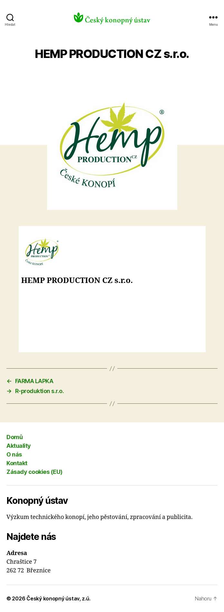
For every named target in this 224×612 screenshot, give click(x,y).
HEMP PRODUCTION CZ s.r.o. (77, 281)
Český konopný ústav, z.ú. (58, 598)
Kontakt (16, 463)
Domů (14, 437)
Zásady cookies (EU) (34, 471)
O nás (14, 454)
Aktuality (18, 445)
